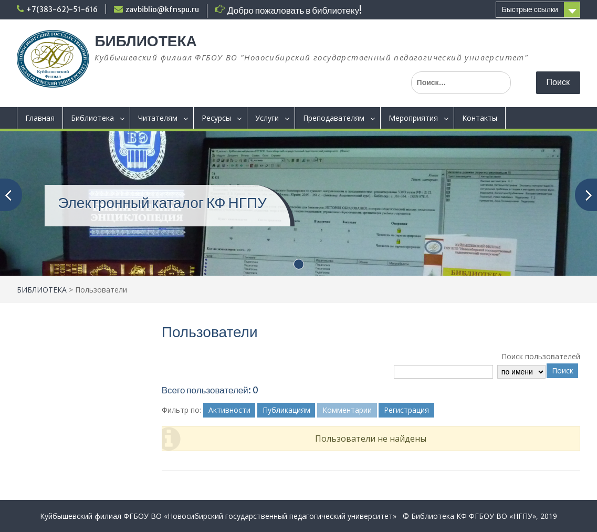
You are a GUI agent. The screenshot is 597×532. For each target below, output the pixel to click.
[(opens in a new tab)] (298, 202)
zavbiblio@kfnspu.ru (162, 9)
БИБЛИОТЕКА (145, 41)
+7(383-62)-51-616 (62, 9)
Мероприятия (413, 118)
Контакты (479, 118)
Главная (40, 118)
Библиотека (92, 118)
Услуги (267, 118)
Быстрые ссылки (529, 9)
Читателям (157, 118)
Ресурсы (216, 118)
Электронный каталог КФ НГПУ (162, 202)
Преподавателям (333, 118)
